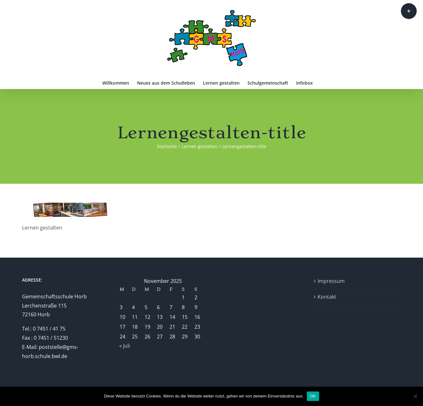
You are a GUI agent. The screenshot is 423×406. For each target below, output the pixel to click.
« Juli (124, 345)
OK (313, 396)
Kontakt (327, 296)
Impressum (331, 281)
